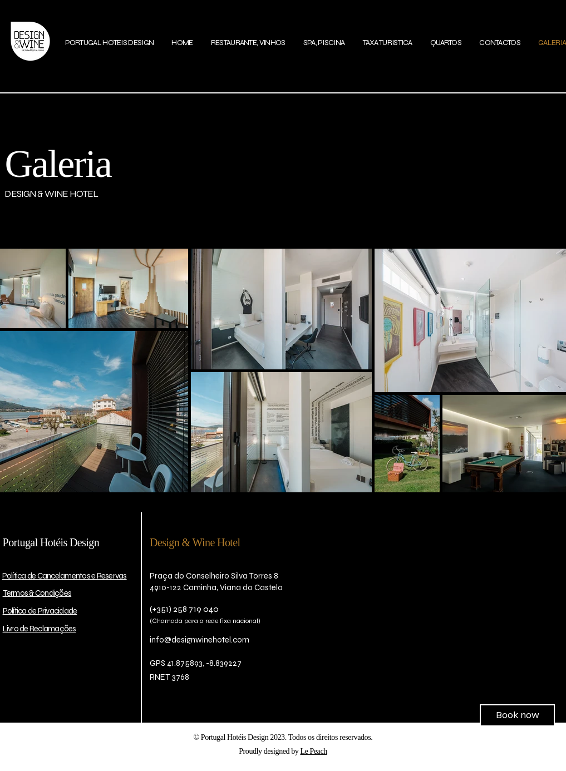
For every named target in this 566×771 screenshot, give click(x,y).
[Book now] (517, 715)
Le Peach (313, 751)
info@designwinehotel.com (199, 640)
